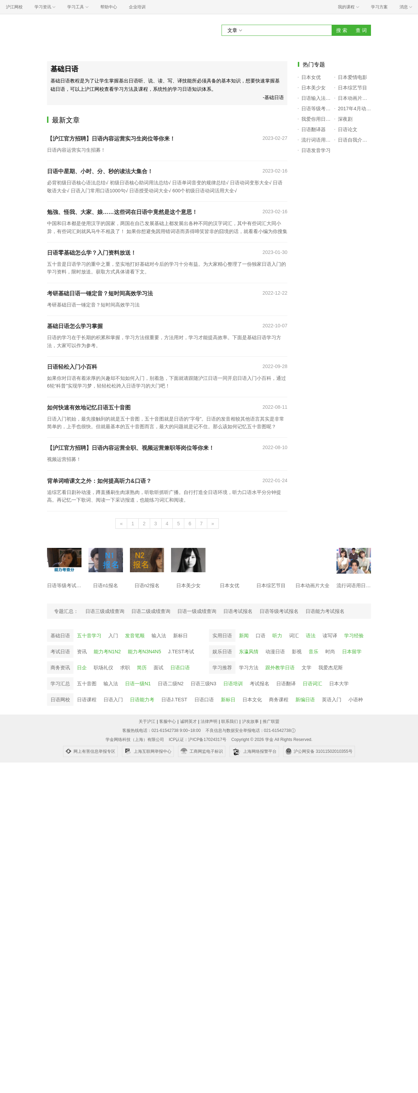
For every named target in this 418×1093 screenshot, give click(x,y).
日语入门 (113, 699)
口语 (260, 635)
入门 (113, 635)
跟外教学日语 (280, 667)
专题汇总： (66, 611)
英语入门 (331, 699)
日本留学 (352, 651)
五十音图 (86, 683)
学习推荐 (222, 667)
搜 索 (341, 30)
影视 (297, 651)
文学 (306, 667)
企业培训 (137, 7)
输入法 (159, 635)
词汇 (294, 635)
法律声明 (209, 721)
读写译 (330, 635)
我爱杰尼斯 (330, 667)
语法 (311, 635)
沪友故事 (250, 721)
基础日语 (60, 635)
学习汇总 (60, 683)
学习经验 (354, 635)
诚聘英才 (188, 721)
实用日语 (222, 635)
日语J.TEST (174, 699)
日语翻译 (286, 683)
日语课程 (86, 699)
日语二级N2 (171, 683)
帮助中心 (108, 7)
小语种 (355, 699)
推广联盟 (271, 721)
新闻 (244, 635)
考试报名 (259, 683)
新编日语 (305, 699)
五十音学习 (89, 635)
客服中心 (167, 721)
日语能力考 (142, 699)
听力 (277, 635)
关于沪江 (147, 721)
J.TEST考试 (181, 651)
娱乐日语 (222, 651)
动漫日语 (275, 651)
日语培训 (233, 683)
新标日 (180, 635)
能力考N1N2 (107, 651)
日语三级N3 (203, 683)
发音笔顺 (135, 635)
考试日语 (60, 651)
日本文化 (252, 699)
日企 (82, 667)
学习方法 (248, 667)
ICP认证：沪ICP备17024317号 (197, 739)
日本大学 (339, 683)
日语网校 (60, 699)
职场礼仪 (103, 667)
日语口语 (180, 667)
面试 (158, 667)
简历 (142, 667)
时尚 (330, 651)
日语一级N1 (138, 683)
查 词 (361, 30)
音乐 (313, 651)
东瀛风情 (248, 651)
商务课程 (278, 699)
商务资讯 (60, 667)
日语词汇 (312, 683)
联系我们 (229, 721)
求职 (125, 667)
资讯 (82, 651)
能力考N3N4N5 (144, 651)
